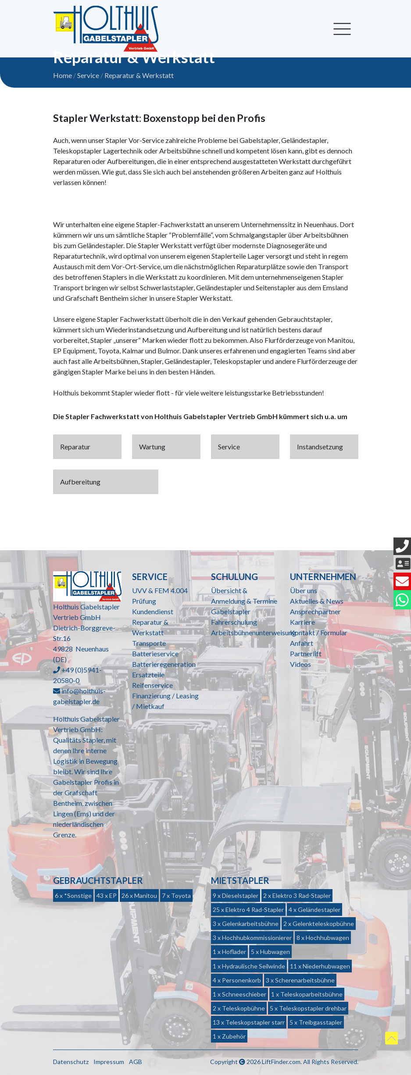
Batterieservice (155, 653)
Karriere (302, 622)
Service (88, 75)
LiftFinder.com (281, 1061)
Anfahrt (301, 643)
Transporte (149, 643)
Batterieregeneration (164, 664)
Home (62, 75)
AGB (135, 1061)
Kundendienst (152, 611)
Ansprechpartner (315, 611)
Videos (300, 664)
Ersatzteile (148, 674)
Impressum (108, 1061)
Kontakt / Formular (318, 632)
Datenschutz (71, 1061)
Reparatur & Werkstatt (139, 75)
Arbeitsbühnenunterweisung (253, 632)
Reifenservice (152, 685)
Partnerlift (306, 653)
